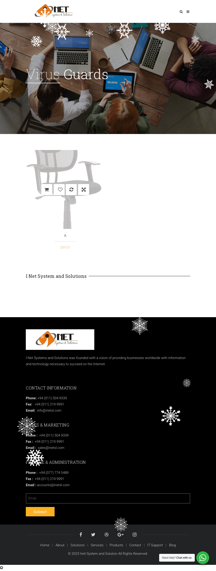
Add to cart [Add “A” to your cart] (47, 189)
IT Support (155, 545)
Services (97, 545)
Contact (135, 545)
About (59, 545)
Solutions (77, 545)
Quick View (83, 189)
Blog (172, 545)
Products (116, 545)
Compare (71, 189)
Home (44, 545)
